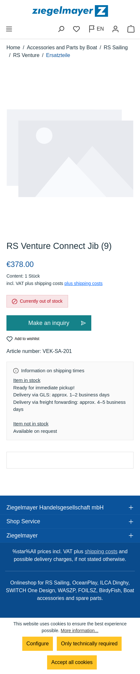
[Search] (61, 29)
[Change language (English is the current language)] (96, 29)
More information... (79, 630)
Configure (37, 643)
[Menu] (9, 29)
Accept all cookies (72, 662)
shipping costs (101, 551)
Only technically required (89, 643)
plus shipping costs (84, 283)
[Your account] (115, 29)
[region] (70, 153)
